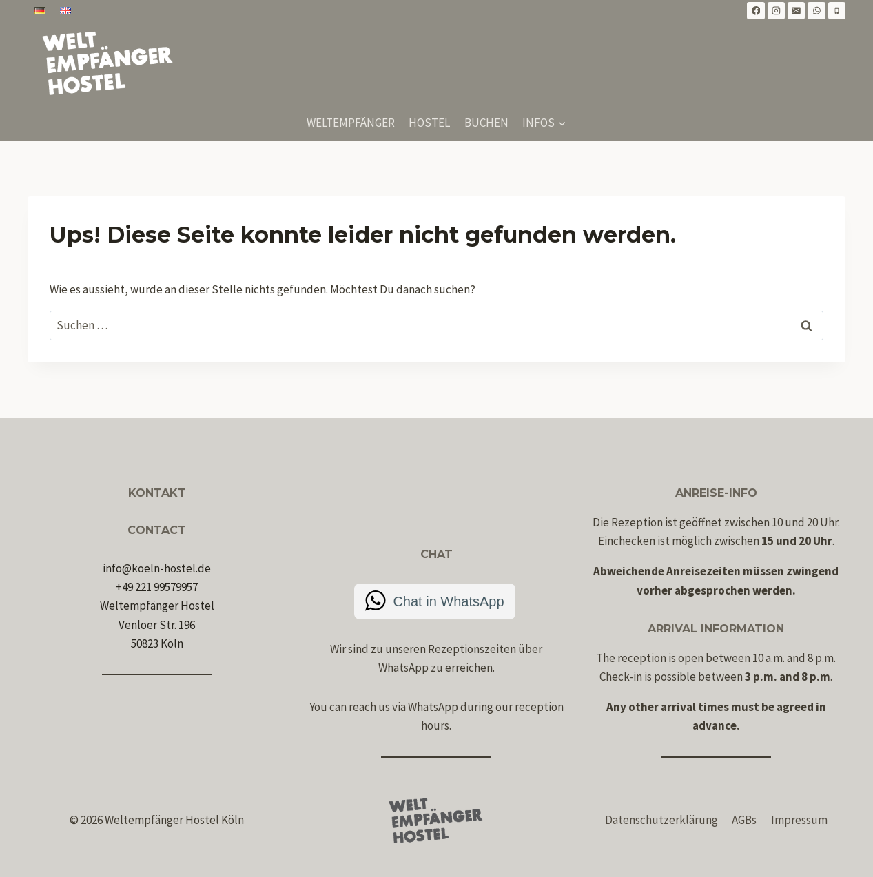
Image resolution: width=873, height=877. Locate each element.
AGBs (744, 819)
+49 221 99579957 (157, 587)
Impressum (799, 819)
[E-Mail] (796, 11)
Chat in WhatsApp (448, 601)
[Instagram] (776, 11)
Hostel (429, 122)
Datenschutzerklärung (661, 819)
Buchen (486, 122)
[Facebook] (756, 11)
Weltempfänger (351, 122)
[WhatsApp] (816, 11)
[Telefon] (837, 11)
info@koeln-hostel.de (157, 568)
